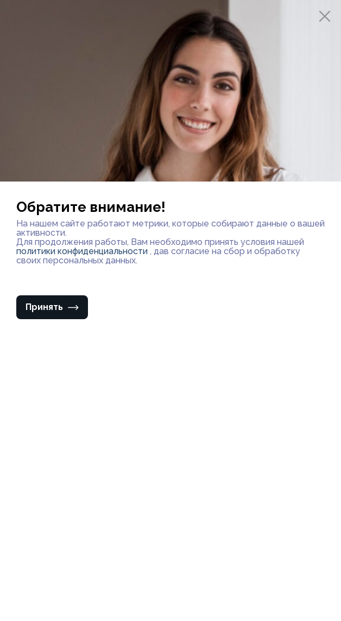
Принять (52, 307)
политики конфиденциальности (83, 251)
